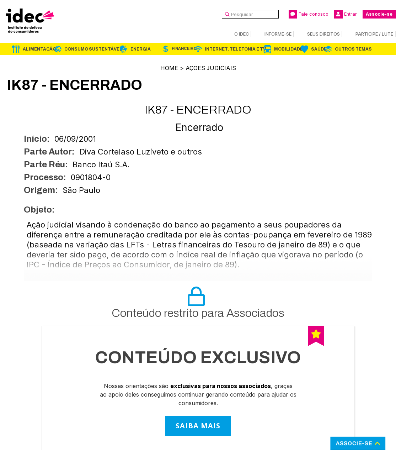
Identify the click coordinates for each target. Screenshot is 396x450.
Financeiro (184, 49)
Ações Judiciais (210, 68)
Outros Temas (353, 49)
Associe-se (379, 14)
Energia (140, 49)
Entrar (345, 14)
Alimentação (39, 49)
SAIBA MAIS (198, 425)
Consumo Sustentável (93, 49)
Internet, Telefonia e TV (235, 49)
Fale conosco (308, 14)
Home (169, 68)
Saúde (319, 49)
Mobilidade (288, 49)
